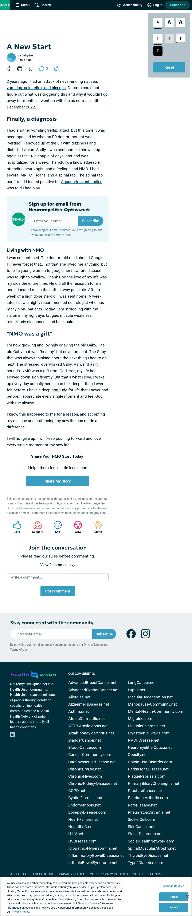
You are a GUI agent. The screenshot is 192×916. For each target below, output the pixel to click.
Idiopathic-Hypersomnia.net (92, 848)
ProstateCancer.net (145, 790)
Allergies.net (79, 697)
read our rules (46, 556)
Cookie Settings (147, 874)
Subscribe (177, 5)
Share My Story (58, 481)
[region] (96, 896)
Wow (76, 527)
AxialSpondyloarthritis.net (91, 733)
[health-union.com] (33, 674)
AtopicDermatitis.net (86, 718)
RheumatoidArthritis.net (149, 812)
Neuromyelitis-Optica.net (150, 747)
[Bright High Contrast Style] (180, 38)
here (103, 513)
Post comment (57, 591)
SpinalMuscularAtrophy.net (152, 848)
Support (36, 527)
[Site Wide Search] (43, 5)
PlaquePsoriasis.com (147, 776)
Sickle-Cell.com (141, 819)
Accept (173, 907)
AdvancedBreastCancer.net (92, 682)
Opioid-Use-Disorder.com (150, 762)
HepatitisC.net (81, 826)
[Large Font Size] (169, 22)
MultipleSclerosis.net (146, 725)
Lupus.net (136, 689)
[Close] (187, 896)
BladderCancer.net (84, 740)
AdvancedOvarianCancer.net (93, 689)
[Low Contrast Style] (169, 38)
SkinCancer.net (141, 826)
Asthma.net (78, 711)
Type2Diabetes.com (145, 862)
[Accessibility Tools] (129, 5)
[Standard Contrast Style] (157, 38)
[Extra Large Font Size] (180, 22)
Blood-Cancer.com (84, 747)
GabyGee (28, 55)
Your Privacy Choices (109, 874)
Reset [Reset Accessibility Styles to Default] (169, 67)
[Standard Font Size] (157, 22)
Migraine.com (140, 718)
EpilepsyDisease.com (87, 812)
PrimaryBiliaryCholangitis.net (153, 783)
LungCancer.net (142, 682)
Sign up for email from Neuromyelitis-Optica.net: (60, 206)
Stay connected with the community (51, 623)
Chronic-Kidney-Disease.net (92, 783)
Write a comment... (26, 577)
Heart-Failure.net (83, 819)
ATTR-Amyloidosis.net (88, 725)
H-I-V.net (75, 833)
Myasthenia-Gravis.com (149, 733)
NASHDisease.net (144, 740)
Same (96, 527)
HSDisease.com (82, 841)
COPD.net (76, 790)
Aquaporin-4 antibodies (81, 181)
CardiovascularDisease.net (92, 762)
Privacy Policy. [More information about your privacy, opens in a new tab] (21, 911)
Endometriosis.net (84, 805)
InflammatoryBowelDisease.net (96, 855)
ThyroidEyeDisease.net (148, 855)
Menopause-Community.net (152, 704)
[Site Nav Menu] (22, 5)
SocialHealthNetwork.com (151, 841)
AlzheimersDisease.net (88, 704)
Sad (55, 527)
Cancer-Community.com (89, 754)
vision (12, 315)
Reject (174, 896)
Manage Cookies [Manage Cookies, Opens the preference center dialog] (173, 886)
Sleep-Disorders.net (145, 833)
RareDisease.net (142, 805)
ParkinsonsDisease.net (148, 769)
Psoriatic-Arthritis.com (148, 797)
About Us (18, 874)
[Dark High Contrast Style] (157, 51)
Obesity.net (138, 754)
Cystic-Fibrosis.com (85, 797)
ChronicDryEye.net (84, 769)
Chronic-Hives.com (85, 776)
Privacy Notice (38, 235)
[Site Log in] (154, 5)
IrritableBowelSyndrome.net (92, 862)
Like (15, 527)
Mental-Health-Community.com (155, 711)
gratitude (59, 390)
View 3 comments (57, 565)
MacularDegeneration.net (150, 697)
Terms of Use (62, 235)
